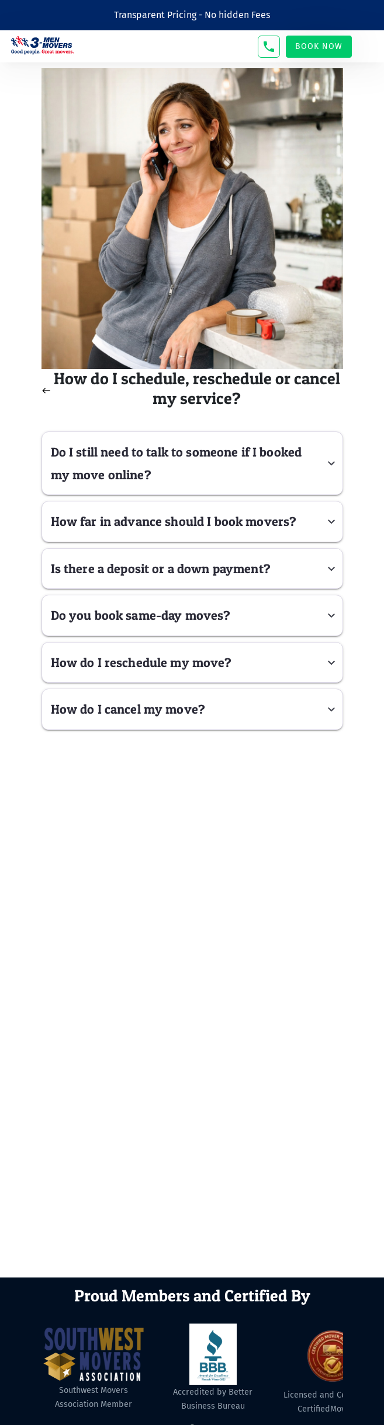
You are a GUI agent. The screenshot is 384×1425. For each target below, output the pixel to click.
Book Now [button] (319, 46)
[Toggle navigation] (368, 46)
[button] (269, 47)
